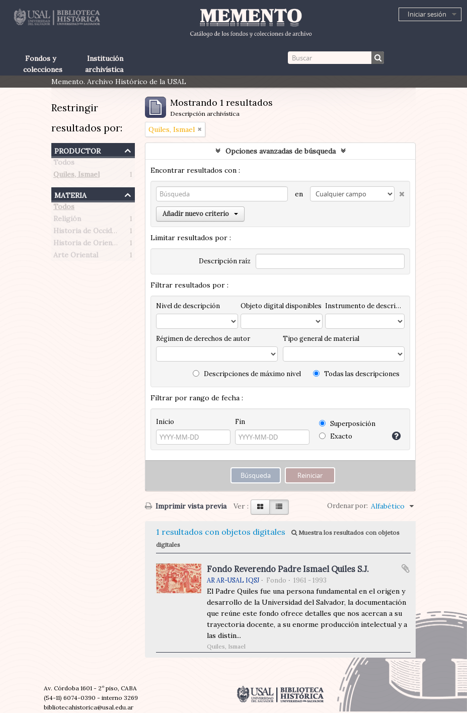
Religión (67, 220)
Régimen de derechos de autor (203, 338)
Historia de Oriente (86, 244)
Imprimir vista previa (185, 506)
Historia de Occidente (90, 232)
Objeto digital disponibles (281, 306)
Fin (240, 421)
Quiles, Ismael (76, 176)
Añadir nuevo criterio (200, 213)
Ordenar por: (347, 506)
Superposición (347, 423)
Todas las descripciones (356, 374)
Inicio (165, 421)
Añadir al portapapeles (406, 568)
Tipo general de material (321, 338)
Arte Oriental (75, 256)
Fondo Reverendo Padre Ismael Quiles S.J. (288, 569)
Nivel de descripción (188, 306)
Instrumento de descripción (365, 306)
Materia (70, 194)
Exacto (335, 436)
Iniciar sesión (427, 14)
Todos (63, 164)
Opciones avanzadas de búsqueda (280, 151)
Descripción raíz (225, 261)
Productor (77, 150)
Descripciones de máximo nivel (247, 374)
